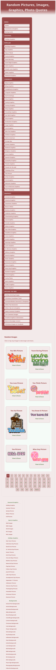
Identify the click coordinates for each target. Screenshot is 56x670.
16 (26, 479)
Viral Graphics (9, 180)
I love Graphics (9, 236)
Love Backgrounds (11, 645)
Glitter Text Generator (11, 305)
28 (35, 482)
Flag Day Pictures (10, 566)
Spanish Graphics (10, 157)
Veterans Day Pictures (11, 586)
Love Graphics (9, 128)
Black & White (9, 206)
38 (35, 486)
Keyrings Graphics (10, 242)
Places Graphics (9, 265)
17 (30, 479)
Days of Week (9, 53)
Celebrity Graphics (10, 213)
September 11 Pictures (12, 580)
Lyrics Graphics (9, 245)
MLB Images (9, 523)
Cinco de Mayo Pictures (12, 558)
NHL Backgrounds (10, 660)
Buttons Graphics (10, 210)
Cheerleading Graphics (11, 216)
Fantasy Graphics (10, 105)
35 (21, 486)
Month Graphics (9, 255)
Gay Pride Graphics (10, 229)
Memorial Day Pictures (12, 563)
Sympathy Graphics (10, 160)
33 (12, 486)
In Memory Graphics (11, 249)
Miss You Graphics (10, 131)
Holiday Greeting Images (12, 295)
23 (12, 482)
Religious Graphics (10, 151)
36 (26, 486)
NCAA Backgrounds (11, 654)
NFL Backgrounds (10, 657)
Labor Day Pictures (11, 574)
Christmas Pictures (11, 594)
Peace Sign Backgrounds (12, 662)
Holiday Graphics (10, 39)
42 (17, 489)
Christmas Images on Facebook (14, 324)
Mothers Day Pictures (11, 560)
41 (48, 486)
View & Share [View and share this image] (16, 365)
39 (39, 486)
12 (7, 479)
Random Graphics (10, 271)
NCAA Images (9, 528)
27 (30, 482)
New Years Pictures (11, 541)
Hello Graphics (9, 66)
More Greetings (9, 190)
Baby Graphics (9, 83)
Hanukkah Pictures (11, 591)
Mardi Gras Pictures (11, 546)
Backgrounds (9, 32)
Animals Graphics (10, 197)
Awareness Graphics (11, 203)
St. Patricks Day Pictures (12, 549)
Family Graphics (9, 102)
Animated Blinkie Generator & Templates (17, 301)
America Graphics (10, 200)
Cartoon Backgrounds (11, 620)
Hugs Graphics (9, 125)
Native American (10, 138)
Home (7, 25)
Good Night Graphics (11, 62)
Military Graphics (10, 252)
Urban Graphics (9, 177)
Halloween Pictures (11, 583)
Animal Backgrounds (11, 606)
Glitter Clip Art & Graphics (12, 308)
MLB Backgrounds (10, 648)
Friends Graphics (10, 223)
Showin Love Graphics (11, 69)
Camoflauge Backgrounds (12, 617)
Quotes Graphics (10, 144)
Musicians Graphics (10, 262)
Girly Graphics (9, 118)
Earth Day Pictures (11, 555)
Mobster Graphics (10, 134)
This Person (8, 173)
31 (48, 482)
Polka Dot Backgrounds (12, 668)
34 (16, 486)
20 (44, 479)
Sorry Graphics (9, 154)
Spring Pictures (10, 511)
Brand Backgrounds (11, 615)
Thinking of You (9, 170)
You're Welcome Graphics (12, 186)
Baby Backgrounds (11, 612)
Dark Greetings (9, 96)
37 (30, 486)
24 (16, 482)
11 (47, 476)
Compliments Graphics (11, 89)
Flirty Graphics (9, 109)
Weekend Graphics (10, 75)
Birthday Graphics (10, 46)
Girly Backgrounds (11, 632)
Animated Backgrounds (12, 609)
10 (43, 476)
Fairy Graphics (9, 99)
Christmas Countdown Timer (13, 298)
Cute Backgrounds (11, 626)
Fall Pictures (9, 516)
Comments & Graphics (11, 29)
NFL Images (9, 531)
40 (44, 486)
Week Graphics (9, 72)
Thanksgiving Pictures (11, 588)
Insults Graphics (9, 239)
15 (21, 479)
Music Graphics (9, 258)
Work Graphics (9, 281)
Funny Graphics (9, 56)
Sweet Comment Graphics (12, 311)
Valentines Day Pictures (12, 543)
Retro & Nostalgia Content (12, 321)
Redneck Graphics (10, 147)
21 (48, 479)
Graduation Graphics (11, 121)
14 (16, 479)
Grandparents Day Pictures (13, 577)
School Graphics (9, 275)
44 (27, 489)
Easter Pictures (10, 552)
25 (21, 482)
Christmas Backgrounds (12, 623)
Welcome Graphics (10, 183)
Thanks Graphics (10, 164)
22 (7, 482)
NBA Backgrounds (10, 651)
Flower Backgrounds (11, 629)
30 (44, 482)
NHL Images (9, 534)
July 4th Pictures (10, 572)
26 (26, 482)
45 (31, 489)
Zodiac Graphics (9, 284)
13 (12, 479)
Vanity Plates (9, 278)
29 (39, 482)
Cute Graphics (9, 219)
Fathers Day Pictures (11, 569)
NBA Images (9, 526)
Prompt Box (8, 141)
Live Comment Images (11, 314)
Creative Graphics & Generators (14, 317)
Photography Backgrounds (13, 665)
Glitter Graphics (9, 226)
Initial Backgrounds (11, 643)
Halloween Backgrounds (12, 637)
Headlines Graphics (10, 232)
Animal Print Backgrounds (13, 603)
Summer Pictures (10, 508)
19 (39, 479)
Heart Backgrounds (11, 640)
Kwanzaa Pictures (10, 597)
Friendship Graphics (11, 112)
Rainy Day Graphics (10, 268)
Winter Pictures (10, 513)
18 (35, 479)
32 (7, 486)
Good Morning (9, 59)
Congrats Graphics (10, 92)
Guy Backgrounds (10, 634)
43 (22, 489)
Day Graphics (9, 49)
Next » (37, 489)
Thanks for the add (10, 167)
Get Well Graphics (10, 115)
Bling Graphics (9, 86)
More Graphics (9, 288)
